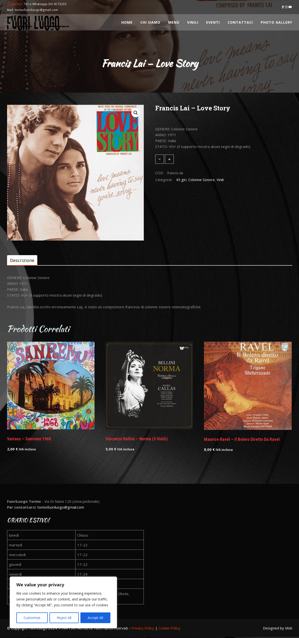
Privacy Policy (142, 628)
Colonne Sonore (201, 179)
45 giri (181, 179)
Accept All (95, 617)
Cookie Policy (169, 628)
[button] (135, 112)
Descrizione (22, 260)
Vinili (220, 179)
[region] (63, 602)
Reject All (64, 617)
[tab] (22, 260)
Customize (32, 617)
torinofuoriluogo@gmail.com (60, 507)
